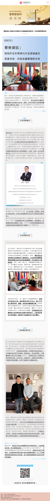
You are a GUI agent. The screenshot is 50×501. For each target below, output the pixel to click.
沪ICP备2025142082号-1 (26, 498)
